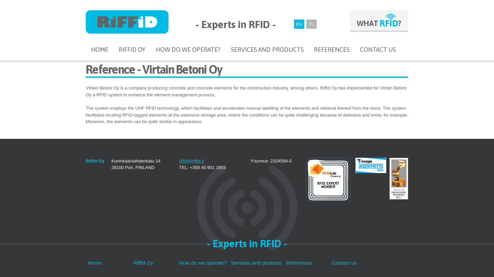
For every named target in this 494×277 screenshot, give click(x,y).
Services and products (267, 49)
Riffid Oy (132, 49)
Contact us (378, 49)
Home (99, 49)
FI (311, 24)
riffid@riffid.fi (191, 161)
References (332, 49)
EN (299, 24)
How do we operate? (188, 49)
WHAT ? (379, 23)
